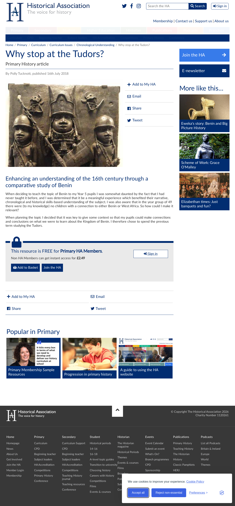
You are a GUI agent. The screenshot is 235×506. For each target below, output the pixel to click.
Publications (162, 30)
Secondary (43, 30)
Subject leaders (77, 37)
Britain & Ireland (210, 448)
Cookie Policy (195, 481)
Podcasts (190, 30)
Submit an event (154, 448)
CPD (30, 37)
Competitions (129, 37)
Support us (203, 21)
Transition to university (104, 464)
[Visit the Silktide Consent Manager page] (221, 492)
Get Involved (14, 459)
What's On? (152, 454)
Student (69, 30)
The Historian (181, 454)
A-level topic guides (102, 459)
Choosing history (100, 470)
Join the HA (52, 267)
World (204, 459)
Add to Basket (25, 267)
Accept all (138, 492)
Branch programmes (157, 459)
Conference (176, 37)
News (9, 448)
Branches (216, 30)
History (177, 459)
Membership (163, 21)
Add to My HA (141, 84)
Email (134, 96)
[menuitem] (17, 30)
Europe (205, 454)
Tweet (134, 120)
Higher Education (101, 30)
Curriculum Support (73, 443)
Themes (122, 457)
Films (93, 486)
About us (221, 21)
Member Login (15, 470)
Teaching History (183, 448)
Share (134, 108)
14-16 (93, 448)
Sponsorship (152, 470)
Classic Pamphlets (184, 464)
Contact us (184, 21)
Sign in (151, 254)
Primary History (153, 37)
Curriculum (14, 37)
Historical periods (100, 443)
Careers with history (102, 475)
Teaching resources (73, 484)
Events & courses (100, 492)
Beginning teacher (50, 37)
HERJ (176, 470)
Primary (17, 30)
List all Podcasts (210, 443)
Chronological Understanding (95, 45)
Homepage (12, 443)
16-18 (93, 454)
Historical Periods (128, 452)
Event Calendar (154, 443)
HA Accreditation (104, 37)
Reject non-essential (169, 492)
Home (9, 45)
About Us (12, 454)
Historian (133, 30)
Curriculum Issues (61, 45)
